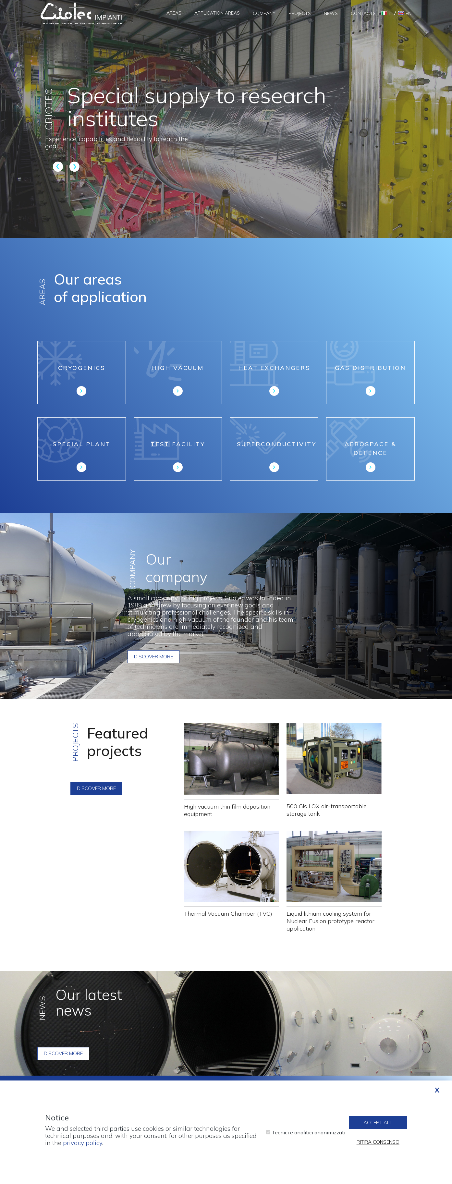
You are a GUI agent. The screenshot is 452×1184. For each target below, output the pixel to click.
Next (73, 166)
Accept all (377, 1123)
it (391, 13)
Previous (59, 166)
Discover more (153, 656)
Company (264, 13)
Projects (299, 13)
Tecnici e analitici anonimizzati (308, 1132)
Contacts (363, 13)
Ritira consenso (378, 1143)
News (331, 13)
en (408, 13)
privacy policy (82, 1143)
